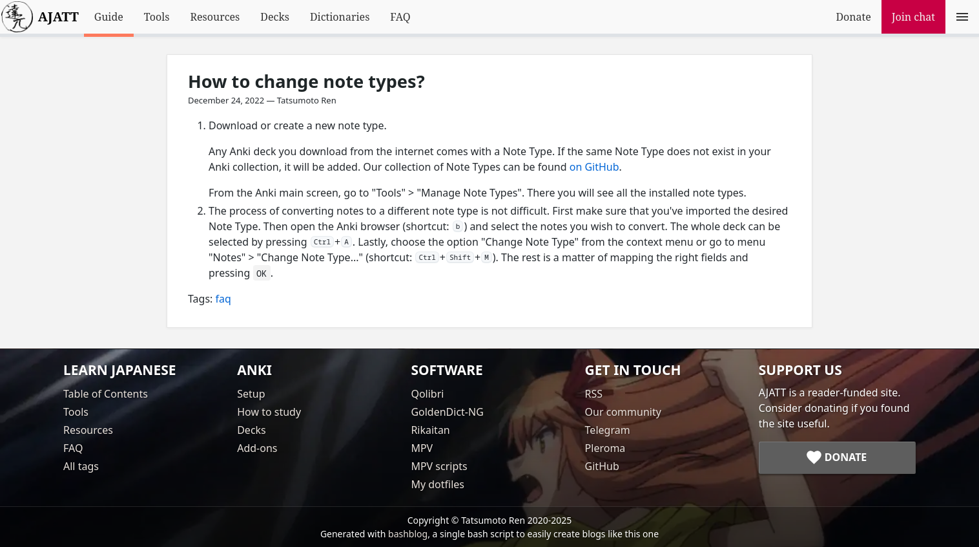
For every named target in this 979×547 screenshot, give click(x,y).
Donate (853, 17)
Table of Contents (105, 394)
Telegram (607, 430)
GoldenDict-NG (447, 412)
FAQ (400, 17)
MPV (422, 448)
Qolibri (427, 394)
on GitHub (594, 167)
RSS (594, 394)
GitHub (602, 466)
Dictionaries (339, 17)
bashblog (408, 534)
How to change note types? (306, 81)
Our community (623, 412)
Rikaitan (430, 430)
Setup (251, 394)
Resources (215, 17)
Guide (108, 17)
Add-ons (257, 448)
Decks (274, 17)
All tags (81, 466)
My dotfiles (437, 484)
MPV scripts (439, 466)
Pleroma (605, 448)
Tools (157, 17)
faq (223, 299)
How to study (269, 412)
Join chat (913, 17)
